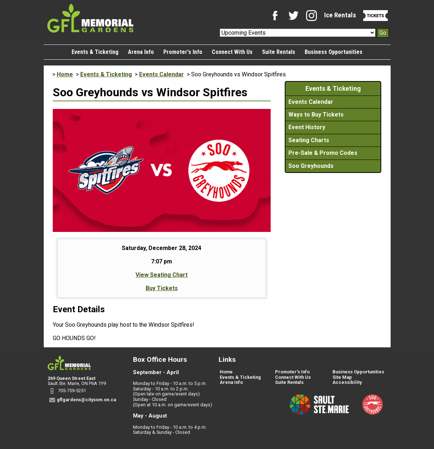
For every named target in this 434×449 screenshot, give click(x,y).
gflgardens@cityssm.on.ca (86, 399)
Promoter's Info (182, 51)
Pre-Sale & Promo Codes (322, 152)
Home (65, 74)
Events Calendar (161, 74)
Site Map (342, 377)
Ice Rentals (340, 15)
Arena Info (141, 51)
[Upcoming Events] (297, 33)
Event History (306, 127)
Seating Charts (308, 140)
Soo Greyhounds (311, 165)
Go (382, 32)
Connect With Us (232, 51)
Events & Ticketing (95, 51)
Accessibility (347, 382)
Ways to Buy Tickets (316, 114)
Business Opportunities (333, 51)
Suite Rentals (278, 51)
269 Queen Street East (71, 378)
